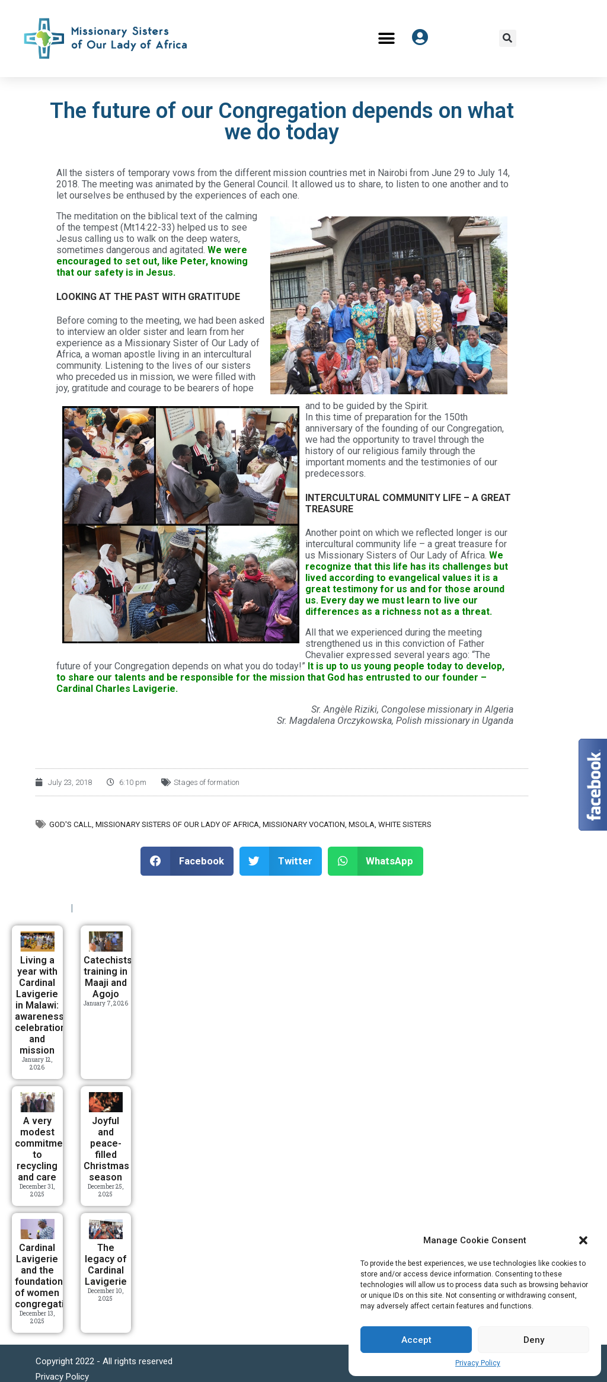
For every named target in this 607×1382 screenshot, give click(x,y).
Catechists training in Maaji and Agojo (108, 977)
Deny (533, 1340)
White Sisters (405, 824)
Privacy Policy (477, 1363)
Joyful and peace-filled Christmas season (106, 1149)
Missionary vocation (304, 824)
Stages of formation (206, 782)
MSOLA (362, 824)
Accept (416, 1340)
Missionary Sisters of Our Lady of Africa (177, 824)
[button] (583, 1240)
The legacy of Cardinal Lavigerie (106, 1264)
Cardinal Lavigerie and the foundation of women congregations (48, 1276)
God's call (70, 824)
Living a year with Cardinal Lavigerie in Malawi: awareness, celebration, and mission (41, 1005)
